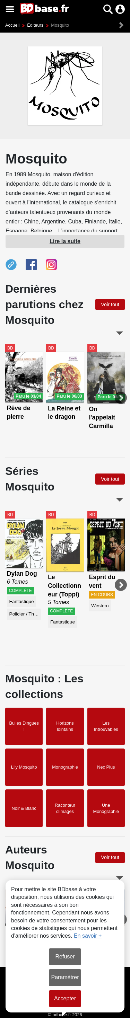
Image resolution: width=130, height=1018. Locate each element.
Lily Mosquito (24, 767)
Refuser (65, 956)
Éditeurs (35, 25)
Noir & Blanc (24, 808)
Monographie (65, 767)
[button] (108, 9)
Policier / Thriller (25, 614)
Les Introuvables (106, 726)
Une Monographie (106, 808)
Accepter (65, 998)
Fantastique (21, 601)
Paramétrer (65, 977)
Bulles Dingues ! (23, 726)
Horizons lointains (65, 726)
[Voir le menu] (10, 9)
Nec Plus (106, 767)
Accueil (12, 25)
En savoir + (88, 936)
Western (100, 605)
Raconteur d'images (65, 808)
